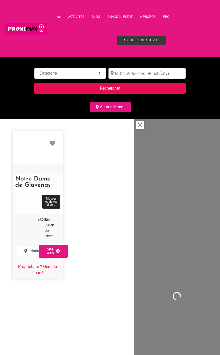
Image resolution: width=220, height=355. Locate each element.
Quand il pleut (120, 17)
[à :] (147, 73)
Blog (96, 17)
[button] (53, 251)
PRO (166, 17)
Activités (76, 17)
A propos (148, 17)
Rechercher (116, 88)
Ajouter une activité (141, 40)
